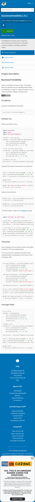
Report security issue (17, 434)
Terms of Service (17, 431)
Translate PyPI (16, 416)
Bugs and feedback (17, 411)
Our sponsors (18, 400)
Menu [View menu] (30, 3)
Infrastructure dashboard (16, 393)
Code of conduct (17, 436)
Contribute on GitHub (16, 413)
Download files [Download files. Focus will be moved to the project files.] (7, 67)
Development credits (17, 421)
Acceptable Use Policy (16, 441)
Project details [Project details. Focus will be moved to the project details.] (7, 57)
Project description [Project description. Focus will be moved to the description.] (9, 52)
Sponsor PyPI (18, 418)
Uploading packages (17, 373)
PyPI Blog (17, 391)
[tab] (17, 52)
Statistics (17, 396)
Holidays (24, 211)
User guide (17, 375)
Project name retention (17, 378)
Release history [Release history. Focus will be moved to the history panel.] (8, 62)
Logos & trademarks (17, 398)
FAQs (17, 380)
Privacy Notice (17, 438)
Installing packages (16, 371)
